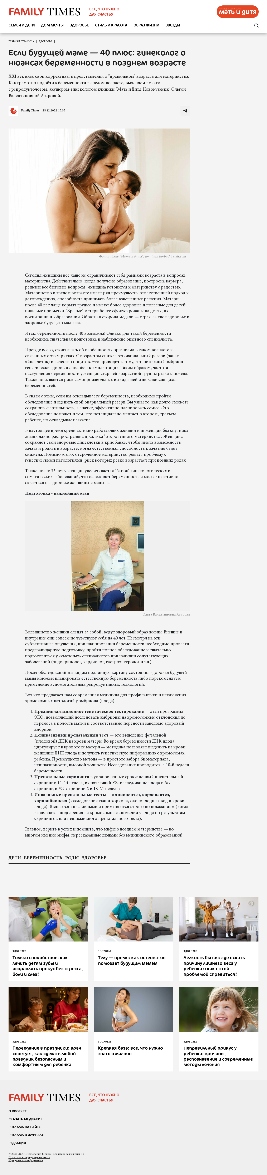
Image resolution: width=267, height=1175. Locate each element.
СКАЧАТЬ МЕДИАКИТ (25, 1119)
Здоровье (79, 25)
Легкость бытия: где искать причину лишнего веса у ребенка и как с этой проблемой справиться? (214, 965)
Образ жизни (146, 25)
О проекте (18, 1111)
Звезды (173, 25)
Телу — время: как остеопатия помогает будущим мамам (132, 960)
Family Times (30, 110)
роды (72, 858)
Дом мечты (52, 25)
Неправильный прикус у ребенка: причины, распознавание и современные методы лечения (218, 1056)
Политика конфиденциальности (29, 1157)
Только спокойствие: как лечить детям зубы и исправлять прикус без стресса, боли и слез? (48, 965)
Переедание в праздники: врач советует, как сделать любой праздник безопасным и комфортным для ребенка (47, 1056)
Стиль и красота (111, 25)
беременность (43, 858)
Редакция (17, 1142)
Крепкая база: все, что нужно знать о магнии (130, 1050)
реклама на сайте (25, 1127)
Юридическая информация (26, 1160)
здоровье (94, 858)
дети (15, 858)
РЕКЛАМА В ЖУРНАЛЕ (26, 1135)
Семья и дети (22, 25)
